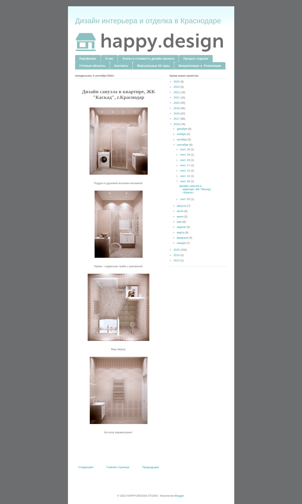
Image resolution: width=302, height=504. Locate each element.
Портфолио (87, 58)
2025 (177, 81)
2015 (177, 249)
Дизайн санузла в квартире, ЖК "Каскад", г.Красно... (196, 189)
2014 (177, 255)
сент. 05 (185, 181)
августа (182, 205)
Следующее (86, 467)
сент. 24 (185, 154)
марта (181, 232)
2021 (177, 97)
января (181, 243)
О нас (109, 58)
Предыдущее (150, 467)
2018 (177, 113)
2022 (177, 92)
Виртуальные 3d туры (153, 65)
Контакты (121, 65)
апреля (182, 227)
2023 (177, 86)
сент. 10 (185, 176)
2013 (177, 260)
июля (180, 211)
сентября (183, 144)
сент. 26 (185, 149)
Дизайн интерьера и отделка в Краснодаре (148, 21)
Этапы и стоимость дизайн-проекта (148, 58)
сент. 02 (185, 199)
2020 (177, 102)
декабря (182, 128)
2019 (177, 108)
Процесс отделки (195, 58)
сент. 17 (185, 165)
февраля (183, 237)
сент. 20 (185, 160)
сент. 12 (185, 170)
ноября (182, 134)
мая (179, 221)
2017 (177, 118)
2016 (177, 124)
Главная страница (117, 467)
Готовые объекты (92, 65)
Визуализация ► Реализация (200, 65)
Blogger (179, 495)
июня (180, 216)
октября (182, 139)
